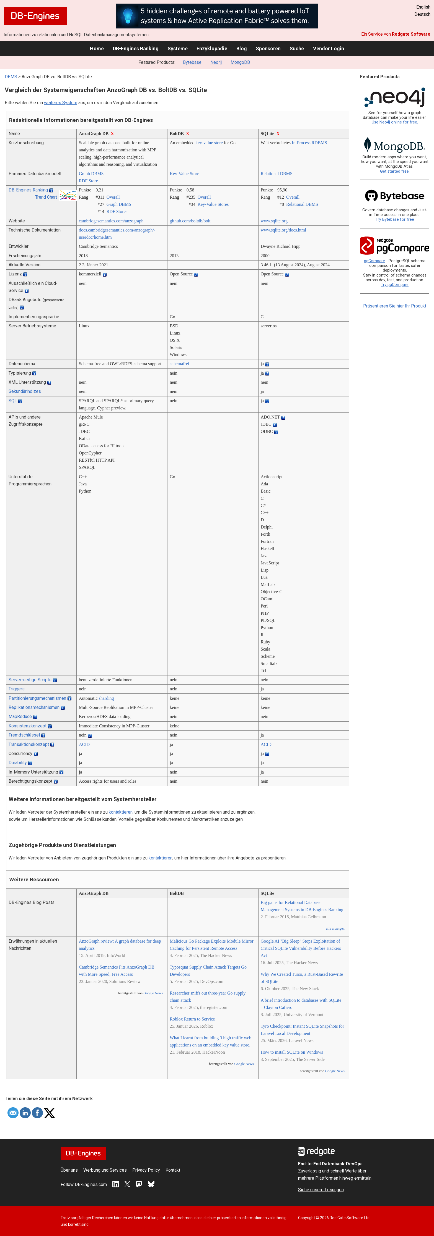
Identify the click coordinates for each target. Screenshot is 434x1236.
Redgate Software (411, 34)
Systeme (177, 48)
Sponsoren (268, 48)
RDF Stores (117, 211)
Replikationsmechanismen (34, 707)
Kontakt (173, 1170)
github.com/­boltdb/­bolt (190, 221)
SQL (13, 400)
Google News (153, 993)
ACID (84, 744)
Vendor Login (328, 48)
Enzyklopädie (212, 48)
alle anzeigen (335, 928)
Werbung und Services (105, 1170)
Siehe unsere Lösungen (321, 1189)
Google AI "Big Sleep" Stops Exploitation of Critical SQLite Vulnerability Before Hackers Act (301, 948)
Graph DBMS (91, 173)
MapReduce (20, 716)
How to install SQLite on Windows (292, 1052)
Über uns (69, 1170)
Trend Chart (46, 197)
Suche (297, 48)
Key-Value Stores (213, 204)
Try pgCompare (395, 284)
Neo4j (216, 62)
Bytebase (192, 62)
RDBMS (319, 142)
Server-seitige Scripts (30, 679)
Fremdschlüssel (24, 735)
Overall (113, 197)
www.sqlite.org (274, 221)
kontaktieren (121, 812)
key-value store (209, 142)
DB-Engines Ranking (136, 48)
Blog (241, 48)
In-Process (301, 142)
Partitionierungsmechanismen (37, 698)
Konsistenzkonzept (27, 726)
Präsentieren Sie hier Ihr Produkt (394, 306)
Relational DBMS (277, 173)
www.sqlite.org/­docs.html (283, 230)
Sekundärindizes (25, 391)
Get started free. (395, 171)
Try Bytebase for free (395, 219)
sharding (106, 698)
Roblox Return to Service (192, 1019)
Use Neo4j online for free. (395, 122)
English (423, 7)
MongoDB (240, 62)
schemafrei (179, 363)
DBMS (11, 76)
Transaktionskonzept (29, 744)
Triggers (17, 688)
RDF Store (88, 180)
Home (97, 48)
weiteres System (60, 102)
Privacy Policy (146, 1170)
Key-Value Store (184, 173)
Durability (18, 762)
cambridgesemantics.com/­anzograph (111, 221)
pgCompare (374, 261)
